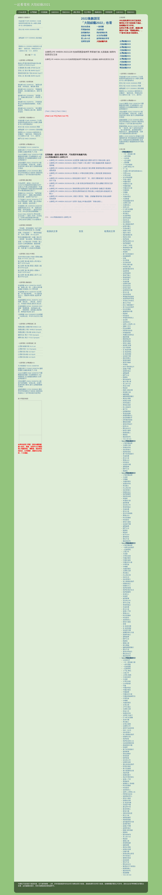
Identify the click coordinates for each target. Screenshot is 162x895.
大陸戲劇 (44, 12)
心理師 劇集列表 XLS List (27, 346)
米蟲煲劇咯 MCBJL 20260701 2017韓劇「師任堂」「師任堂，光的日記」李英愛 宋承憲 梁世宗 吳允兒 (30, 301)
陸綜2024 (66, 12)
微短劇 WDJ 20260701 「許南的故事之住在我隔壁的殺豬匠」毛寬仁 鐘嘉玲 (30, 103)
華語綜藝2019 (125, 65)
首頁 (81, 231)
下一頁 (33, 55)
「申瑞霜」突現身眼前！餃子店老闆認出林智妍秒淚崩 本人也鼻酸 (30, 229)
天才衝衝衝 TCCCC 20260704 (28, 147)
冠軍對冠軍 (85, 41)
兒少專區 (87, 12)
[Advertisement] (63, 30)
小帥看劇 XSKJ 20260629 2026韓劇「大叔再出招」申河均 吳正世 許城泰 (30, 316)
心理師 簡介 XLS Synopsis (27, 349)
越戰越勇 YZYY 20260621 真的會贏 (30, 129)
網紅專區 (76, 12)
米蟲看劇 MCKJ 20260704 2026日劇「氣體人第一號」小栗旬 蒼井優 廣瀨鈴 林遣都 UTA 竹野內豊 (30, 287)
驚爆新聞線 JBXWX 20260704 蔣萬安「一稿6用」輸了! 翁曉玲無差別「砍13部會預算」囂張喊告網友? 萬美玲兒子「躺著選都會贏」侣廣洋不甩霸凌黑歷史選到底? (131, 129)
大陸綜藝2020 (125, 62)
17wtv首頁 (22, 12)
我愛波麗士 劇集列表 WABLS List (29, 327)
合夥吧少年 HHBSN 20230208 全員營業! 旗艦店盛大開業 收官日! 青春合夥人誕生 (79, 160)
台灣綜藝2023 (125, 41)
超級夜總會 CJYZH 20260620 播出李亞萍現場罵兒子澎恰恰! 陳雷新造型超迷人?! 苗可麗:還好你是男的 (30, 172)
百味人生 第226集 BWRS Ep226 (29, 76)
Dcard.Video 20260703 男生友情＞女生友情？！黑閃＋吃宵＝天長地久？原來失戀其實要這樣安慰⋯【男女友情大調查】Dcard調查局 (30, 216)
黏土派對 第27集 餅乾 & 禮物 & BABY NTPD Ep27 (29, 271)
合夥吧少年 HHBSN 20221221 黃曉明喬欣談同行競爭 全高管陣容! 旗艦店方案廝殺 (80, 188)
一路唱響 (100, 27)
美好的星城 (85, 27)
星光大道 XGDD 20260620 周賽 (29, 127)
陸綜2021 (130, 12)
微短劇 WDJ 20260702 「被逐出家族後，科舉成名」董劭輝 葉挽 (30, 85)
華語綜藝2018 (125, 68)
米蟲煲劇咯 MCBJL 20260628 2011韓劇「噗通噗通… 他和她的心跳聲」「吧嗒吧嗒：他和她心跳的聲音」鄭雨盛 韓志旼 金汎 (30, 309)
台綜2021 (119, 12)
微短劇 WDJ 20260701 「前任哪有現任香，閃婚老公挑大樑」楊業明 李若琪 (30, 110)
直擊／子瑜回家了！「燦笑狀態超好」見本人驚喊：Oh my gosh (30, 233)
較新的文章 (52, 231)
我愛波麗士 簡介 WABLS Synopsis (30, 329)
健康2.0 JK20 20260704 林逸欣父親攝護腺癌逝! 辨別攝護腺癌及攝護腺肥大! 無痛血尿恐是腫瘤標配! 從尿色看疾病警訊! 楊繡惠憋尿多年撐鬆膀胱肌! (131, 139)
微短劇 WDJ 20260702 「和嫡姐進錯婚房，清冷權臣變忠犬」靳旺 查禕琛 (30, 91)
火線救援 (100, 30)
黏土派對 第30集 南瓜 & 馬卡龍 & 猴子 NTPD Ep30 (29, 262)
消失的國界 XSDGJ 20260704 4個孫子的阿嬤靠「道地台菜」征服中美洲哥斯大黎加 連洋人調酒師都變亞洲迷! (30, 165)
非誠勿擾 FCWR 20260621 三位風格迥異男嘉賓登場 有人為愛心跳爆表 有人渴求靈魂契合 (30, 122)
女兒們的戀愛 (102, 35)
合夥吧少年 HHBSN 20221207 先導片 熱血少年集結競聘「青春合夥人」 (76, 201)
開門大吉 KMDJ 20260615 (27, 138)
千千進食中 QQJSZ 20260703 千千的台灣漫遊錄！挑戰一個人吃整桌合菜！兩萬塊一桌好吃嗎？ (30, 201)
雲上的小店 (85, 38)
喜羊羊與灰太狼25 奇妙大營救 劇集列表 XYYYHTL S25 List (30, 257)
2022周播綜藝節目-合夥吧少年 (61, 217)
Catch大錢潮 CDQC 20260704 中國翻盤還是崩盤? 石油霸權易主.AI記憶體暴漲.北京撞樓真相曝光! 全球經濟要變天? (30, 157)
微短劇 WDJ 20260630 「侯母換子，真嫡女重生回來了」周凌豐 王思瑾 (30, 97)
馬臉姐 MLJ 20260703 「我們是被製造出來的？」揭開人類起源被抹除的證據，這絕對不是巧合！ (30, 195)
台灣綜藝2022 (125, 47)
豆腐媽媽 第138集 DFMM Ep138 (29, 68)
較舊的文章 (109, 231)
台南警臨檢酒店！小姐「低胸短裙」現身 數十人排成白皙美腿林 (29, 247)
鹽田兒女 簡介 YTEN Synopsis (28, 335)
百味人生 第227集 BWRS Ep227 (29, 70)
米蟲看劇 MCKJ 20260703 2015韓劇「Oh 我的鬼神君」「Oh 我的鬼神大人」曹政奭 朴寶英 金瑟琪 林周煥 (30, 294)
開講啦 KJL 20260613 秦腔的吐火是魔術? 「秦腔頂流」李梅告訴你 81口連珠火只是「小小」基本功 (29, 134)
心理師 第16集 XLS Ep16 (26, 354)
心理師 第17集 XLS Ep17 (26, 352)
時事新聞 (109, 12)
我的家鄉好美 (102, 33)
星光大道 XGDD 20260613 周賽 (130, 86)
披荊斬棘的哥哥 (103, 38)
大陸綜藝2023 (125, 44)
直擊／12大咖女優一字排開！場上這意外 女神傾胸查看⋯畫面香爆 (30, 242)
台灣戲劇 (33, 12)
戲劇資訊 (98, 12)
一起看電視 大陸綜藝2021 (32, 4)
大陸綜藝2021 (125, 56)
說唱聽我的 (85, 33)
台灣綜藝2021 (125, 53)
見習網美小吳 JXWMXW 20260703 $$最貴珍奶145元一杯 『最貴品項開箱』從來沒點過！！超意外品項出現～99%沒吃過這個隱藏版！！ (30, 208)
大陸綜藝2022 (125, 50)
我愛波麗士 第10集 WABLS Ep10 (29, 332)
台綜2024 (54, 12)
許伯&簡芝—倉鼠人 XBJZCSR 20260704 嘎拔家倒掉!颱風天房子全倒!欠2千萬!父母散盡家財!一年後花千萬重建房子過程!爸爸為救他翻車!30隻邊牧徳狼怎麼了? (30, 186)
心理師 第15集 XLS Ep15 (26, 357)
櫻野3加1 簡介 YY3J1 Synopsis (28, 337)
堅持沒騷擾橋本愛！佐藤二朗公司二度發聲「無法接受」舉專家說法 (30, 238)
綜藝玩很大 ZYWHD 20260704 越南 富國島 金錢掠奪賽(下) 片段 (30, 151)
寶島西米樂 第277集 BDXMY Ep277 (30, 73)
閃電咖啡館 (85, 30)
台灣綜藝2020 (125, 59)
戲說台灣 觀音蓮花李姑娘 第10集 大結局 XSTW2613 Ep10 (29, 64)
